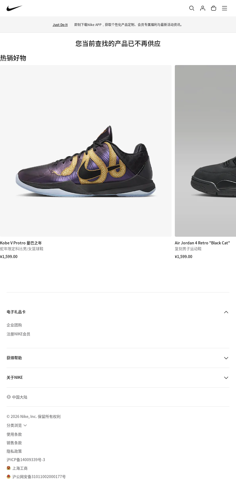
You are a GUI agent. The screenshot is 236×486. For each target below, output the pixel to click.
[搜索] (192, 8)
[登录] (203, 8)
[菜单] (224, 8)
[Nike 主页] (15, 8)
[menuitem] (17, 425)
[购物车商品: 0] (214, 8)
